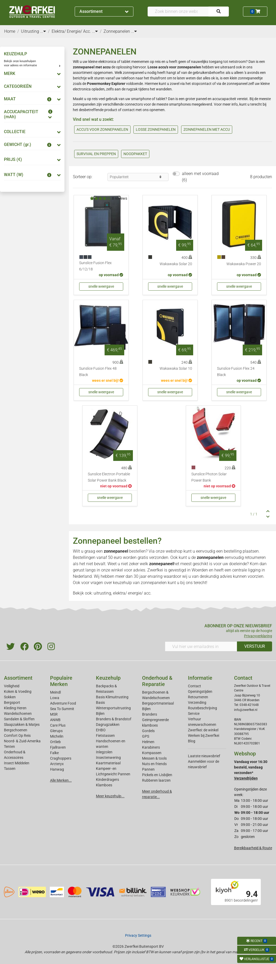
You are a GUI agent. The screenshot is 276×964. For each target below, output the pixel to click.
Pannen (148, 769)
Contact (194, 686)
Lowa (54, 698)
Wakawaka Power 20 (243, 264)
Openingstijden (200, 691)
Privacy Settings (138, 935)
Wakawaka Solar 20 (176, 264)
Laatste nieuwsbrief (204, 756)
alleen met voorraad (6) (200, 176)
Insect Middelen (16, 763)
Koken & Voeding (17, 691)
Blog (191, 741)
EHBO (101, 730)
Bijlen (100, 713)
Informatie (200, 678)
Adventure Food (63, 703)
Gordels (148, 731)
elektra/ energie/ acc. (132, 593)
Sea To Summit (62, 709)
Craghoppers (60, 758)
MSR (54, 714)
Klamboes (104, 785)
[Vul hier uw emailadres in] (201, 646)
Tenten (9, 746)
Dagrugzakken (108, 724)
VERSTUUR (254, 646)
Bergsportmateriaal (158, 703)
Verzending (197, 702)
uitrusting (102, 593)
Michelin (56, 736)
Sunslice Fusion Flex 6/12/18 (95, 266)
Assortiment (103, 11)
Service (193, 713)
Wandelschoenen (18, 713)
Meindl (55, 692)
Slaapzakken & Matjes (22, 724)
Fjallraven (58, 747)
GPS (145, 736)
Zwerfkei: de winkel (203, 730)
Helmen (148, 742)
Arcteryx (57, 764)
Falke (54, 753)
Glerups (56, 731)
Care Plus (58, 725)
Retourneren (198, 697)
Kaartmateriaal (108, 763)
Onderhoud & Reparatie (157, 681)
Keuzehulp (108, 678)
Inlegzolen (104, 752)
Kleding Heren (15, 708)
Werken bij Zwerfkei (203, 735)
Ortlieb (55, 742)
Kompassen (151, 753)
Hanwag (57, 769)
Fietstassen (105, 735)
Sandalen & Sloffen (19, 719)
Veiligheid (11, 686)
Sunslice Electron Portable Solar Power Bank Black (109, 477)
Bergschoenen (15, 730)
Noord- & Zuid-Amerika (22, 741)
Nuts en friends (154, 764)
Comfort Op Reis (17, 735)
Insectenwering (108, 757)
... (43, 31)
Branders (149, 714)
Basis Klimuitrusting (112, 697)
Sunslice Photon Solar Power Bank (209, 477)
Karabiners (151, 747)
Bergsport (12, 702)
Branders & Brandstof (113, 719)
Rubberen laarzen (156, 780)
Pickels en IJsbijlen (157, 775)
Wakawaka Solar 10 (176, 368)
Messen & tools (154, 758)
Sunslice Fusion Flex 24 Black (236, 371)
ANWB (55, 720)
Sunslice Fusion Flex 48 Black (98, 371)
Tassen (9, 768)
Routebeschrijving (202, 708)
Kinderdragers (107, 779)
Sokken (10, 697)
